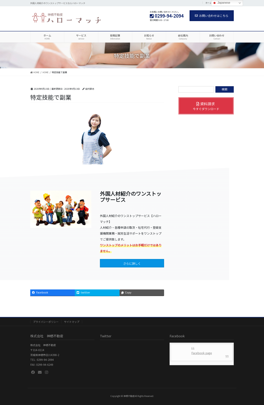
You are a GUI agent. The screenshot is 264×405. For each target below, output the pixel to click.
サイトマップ (71, 322)
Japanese (221, 3)
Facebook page (201, 353)
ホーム (208, 2)
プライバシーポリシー (46, 322)
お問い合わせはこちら (211, 15)
